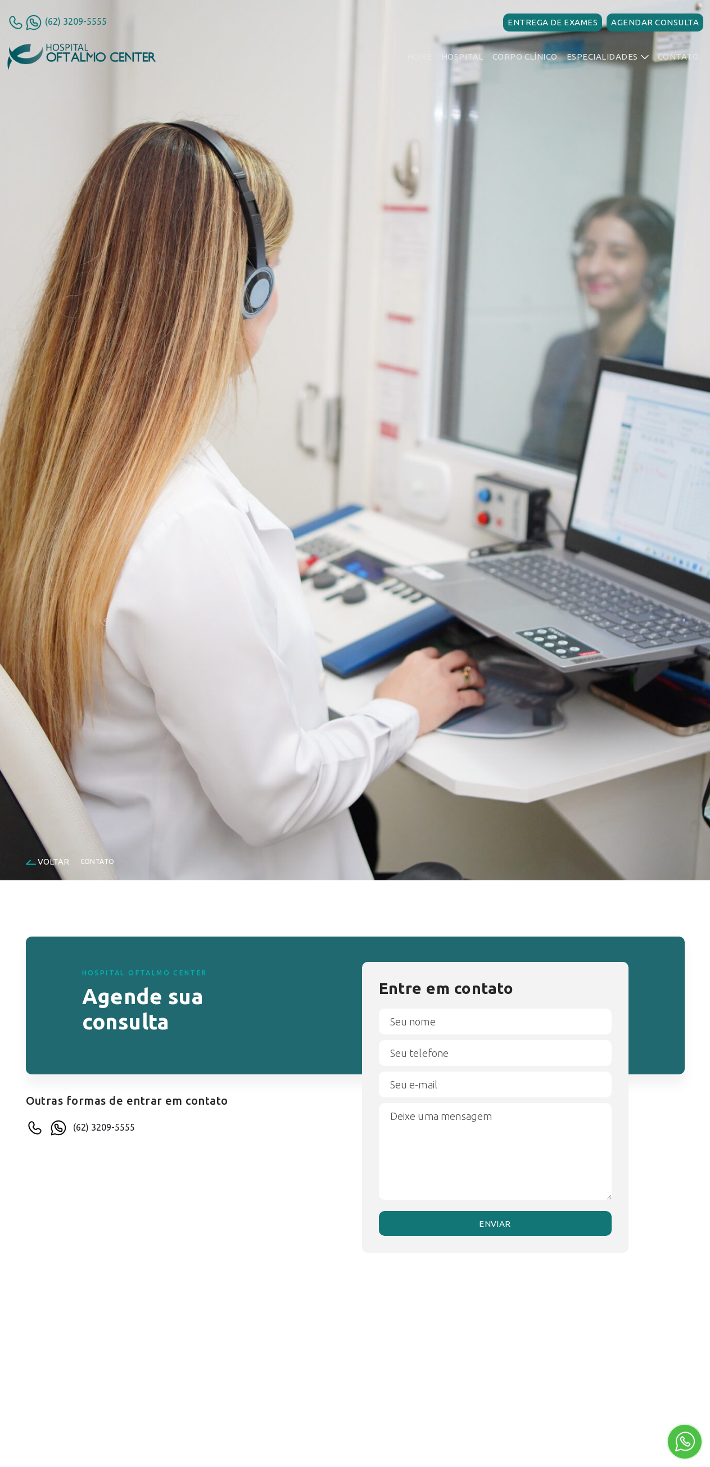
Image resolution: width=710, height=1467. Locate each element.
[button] (607, 57)
